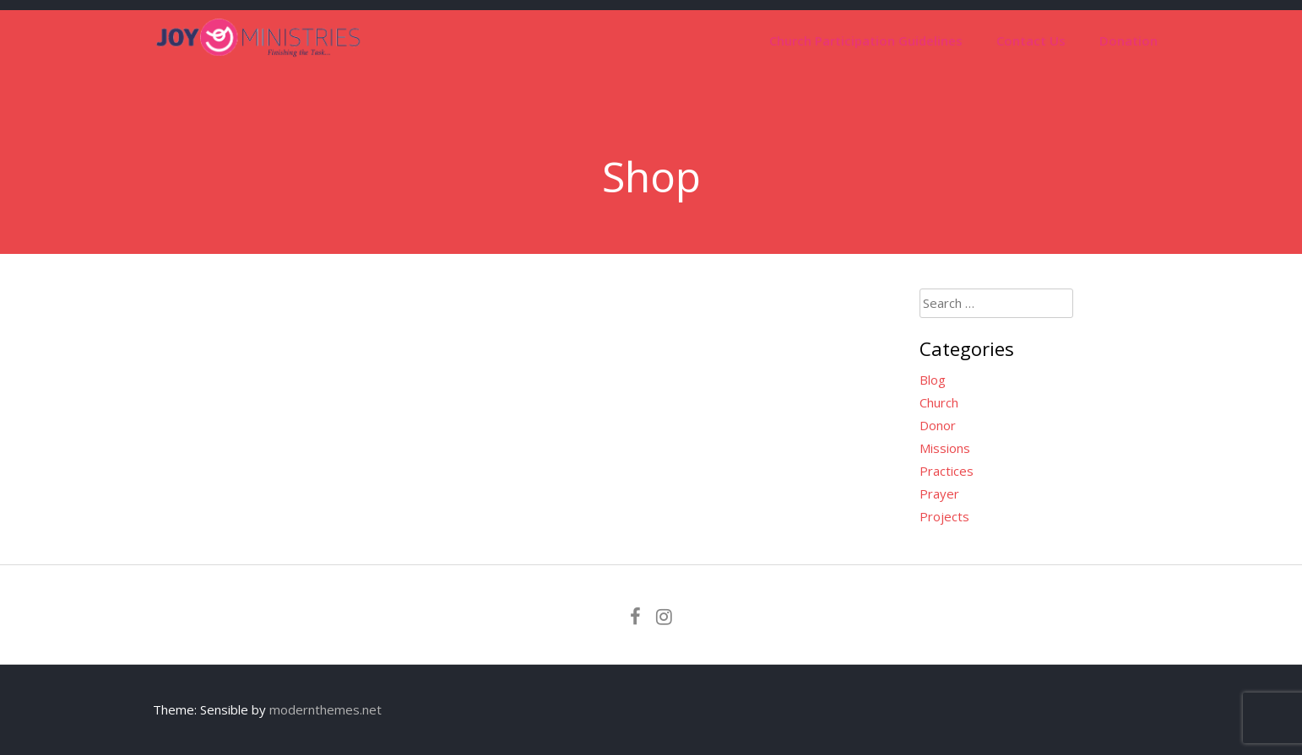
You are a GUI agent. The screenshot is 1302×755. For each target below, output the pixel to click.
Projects (944, 516)
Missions (945, 448)
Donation (1128, 40)
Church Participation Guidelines (866, 40)
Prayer (939, 493)
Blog (933, 379)
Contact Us (1031, 40)
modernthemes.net (325, 709)
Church (939, 402)
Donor (938, 425)
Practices (947, 470)
